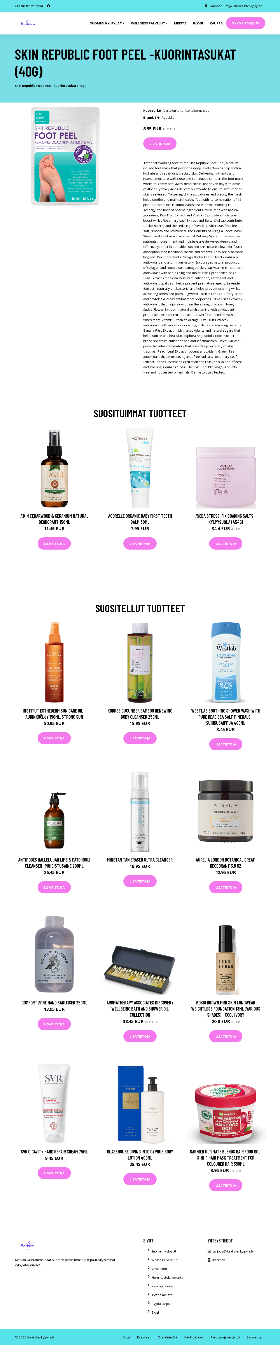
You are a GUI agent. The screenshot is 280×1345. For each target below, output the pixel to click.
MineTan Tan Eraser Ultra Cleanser (140, 859)
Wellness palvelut (164, 1260)
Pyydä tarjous (245, 23)
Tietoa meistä (161, 1295)
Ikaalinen (213, 6)
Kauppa (216, 23)
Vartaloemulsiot (197, 110)
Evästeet (144, 1337)
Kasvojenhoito (162, 1286)
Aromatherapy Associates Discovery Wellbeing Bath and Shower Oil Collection (140, 1009)
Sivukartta (254, 1337)
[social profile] (48, 6)
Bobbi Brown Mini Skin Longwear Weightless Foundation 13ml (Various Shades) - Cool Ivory (225, 1009)
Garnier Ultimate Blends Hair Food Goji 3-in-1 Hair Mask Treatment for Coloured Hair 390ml (226, 1158)
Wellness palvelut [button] (148, 23)
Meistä (180, 23)
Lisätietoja (160, 143)
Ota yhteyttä (167, 1337)
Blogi (198, 23)
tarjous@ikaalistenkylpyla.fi (243, 6)
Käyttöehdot (193, 1337)
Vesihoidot (159, 1268)
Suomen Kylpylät (163, 1251)
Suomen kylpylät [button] (106, 23)
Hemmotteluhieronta (167, 1277)
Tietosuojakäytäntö (225, 1337)
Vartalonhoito (173, 110)
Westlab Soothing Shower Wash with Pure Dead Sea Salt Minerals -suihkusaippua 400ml (225, 717)
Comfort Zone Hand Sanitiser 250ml (54, 1002)
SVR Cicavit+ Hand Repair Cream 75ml (54, 1151)
